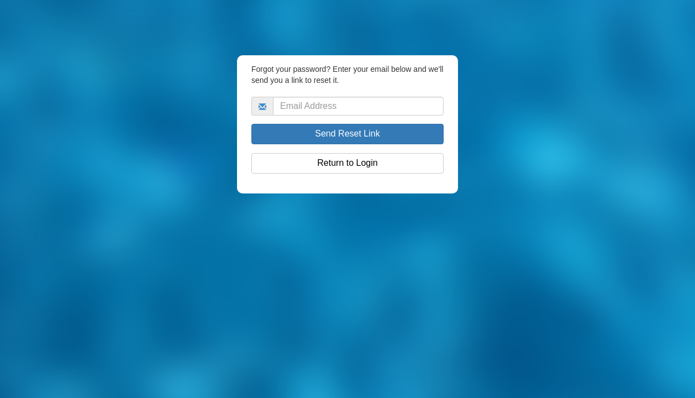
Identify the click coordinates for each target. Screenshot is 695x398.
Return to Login (347, 162)
